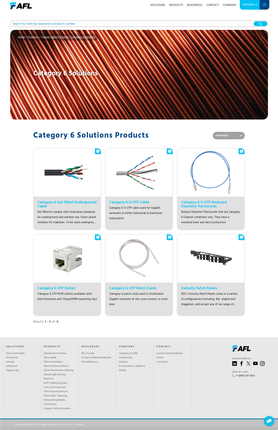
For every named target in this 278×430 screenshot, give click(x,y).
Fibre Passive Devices (56, 392)
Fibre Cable (50, 358)
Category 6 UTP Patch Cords (133, 288)
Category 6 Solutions (83, 37)
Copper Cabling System (55, 37)
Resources (195, 5)
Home (21, 37)
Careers (123, 362)
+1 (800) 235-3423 (245, 376)
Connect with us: (242, 358)
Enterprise (12, 358)
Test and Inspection (55, 387)
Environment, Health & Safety (132, 368)
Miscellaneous (89, 362)
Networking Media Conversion (54, 402)
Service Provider (15, 353)
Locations (162, 362)
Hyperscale (12, 370)
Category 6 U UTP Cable (129, 202)
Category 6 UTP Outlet (56, 288)
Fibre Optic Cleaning (55, 396)
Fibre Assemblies (53, 362)
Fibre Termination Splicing (59, 370)
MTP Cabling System (55, 383)
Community (125, 358)
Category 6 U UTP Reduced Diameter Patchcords (204, 204)
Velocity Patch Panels (199, 288)
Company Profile (128, 353)
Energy (10, 362)
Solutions (157, 5)
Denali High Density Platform (55, 377)
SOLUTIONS (15, 346)
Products (176, 5)
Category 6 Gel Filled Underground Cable (67, 204)
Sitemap (79, 425)
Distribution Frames (55, 353)
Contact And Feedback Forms (169, 355)
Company (229, 5)
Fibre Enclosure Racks (56, 366)
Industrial (11, 366)
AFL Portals (87, 353)
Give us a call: (240, 372)
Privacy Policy (66, 425)
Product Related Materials (96, 358)
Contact (212, 5)
